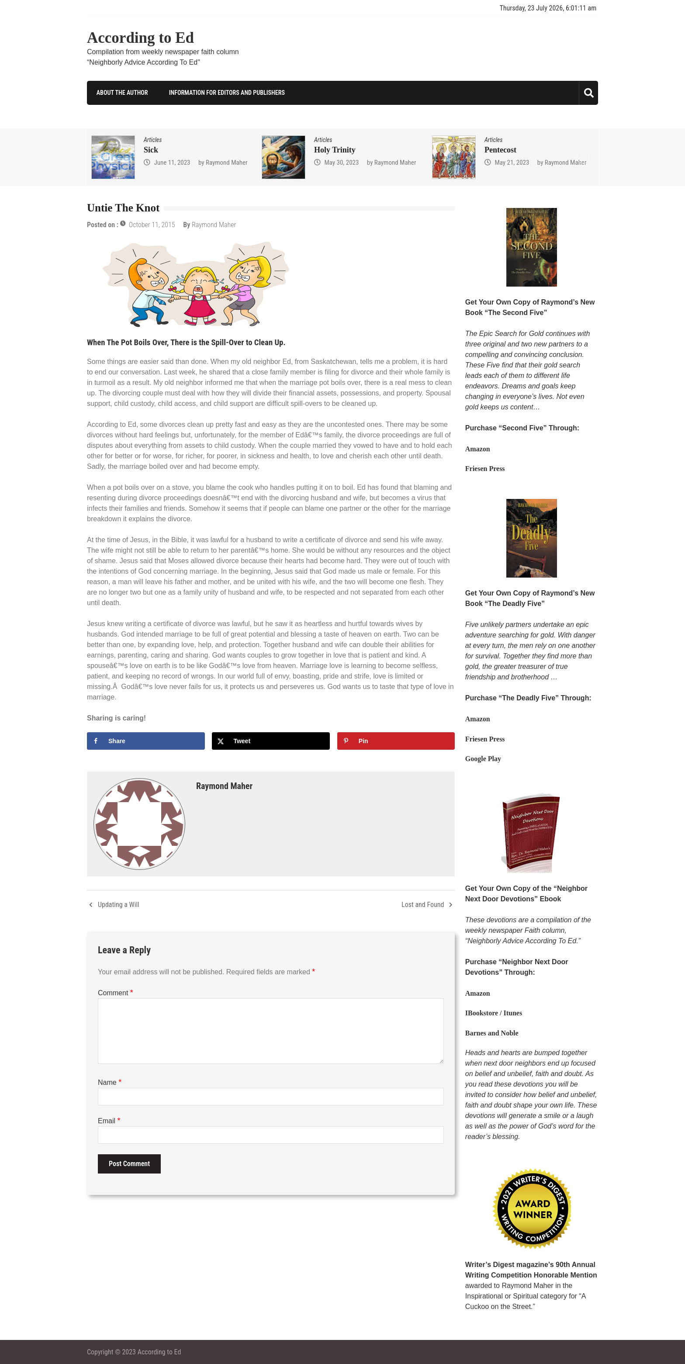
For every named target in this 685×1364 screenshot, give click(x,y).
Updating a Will (118, 904)
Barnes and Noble (492, 1032)
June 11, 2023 (172, 162)
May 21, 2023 (512, 162)
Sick (151, 149)
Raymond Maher (227, 162)
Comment (115, 992)
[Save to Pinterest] (396, 740)
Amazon (477, 449)
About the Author (121, 92)
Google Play (483, 758)
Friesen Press (485, 468)
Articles (153, 139)
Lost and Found (422, 904)
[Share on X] (271, 740)
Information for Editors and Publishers (226, 92)
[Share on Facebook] (146, 740)
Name (109, 1082)
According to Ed (140, 37)
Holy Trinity (335, 149)
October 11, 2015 (152, 225)
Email (109, 1120)
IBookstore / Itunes (493, 1013)
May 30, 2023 (341, 162)
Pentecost (500, 149)
